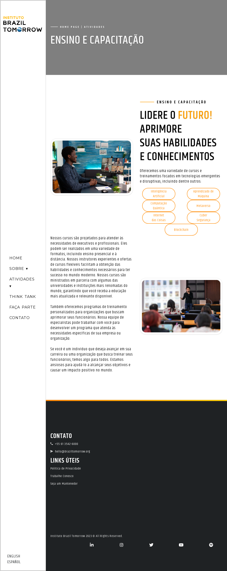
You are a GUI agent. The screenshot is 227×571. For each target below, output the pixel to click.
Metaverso (203, 206)
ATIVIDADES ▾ (22, 282)
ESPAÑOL (14, 562)
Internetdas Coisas (159, 218)
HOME (15, 258)
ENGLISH (13, 556)
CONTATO (19, 318)
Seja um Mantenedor (64, 483)
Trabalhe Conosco (62, 476)
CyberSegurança (203, 218)
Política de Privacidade (65, 468)
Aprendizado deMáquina (203, 194)
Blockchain (181, 229)
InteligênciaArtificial (159, 194)
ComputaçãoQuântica (159, 206)
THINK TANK (22, 296)
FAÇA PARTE (22, 307)
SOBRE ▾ (18, 268)
